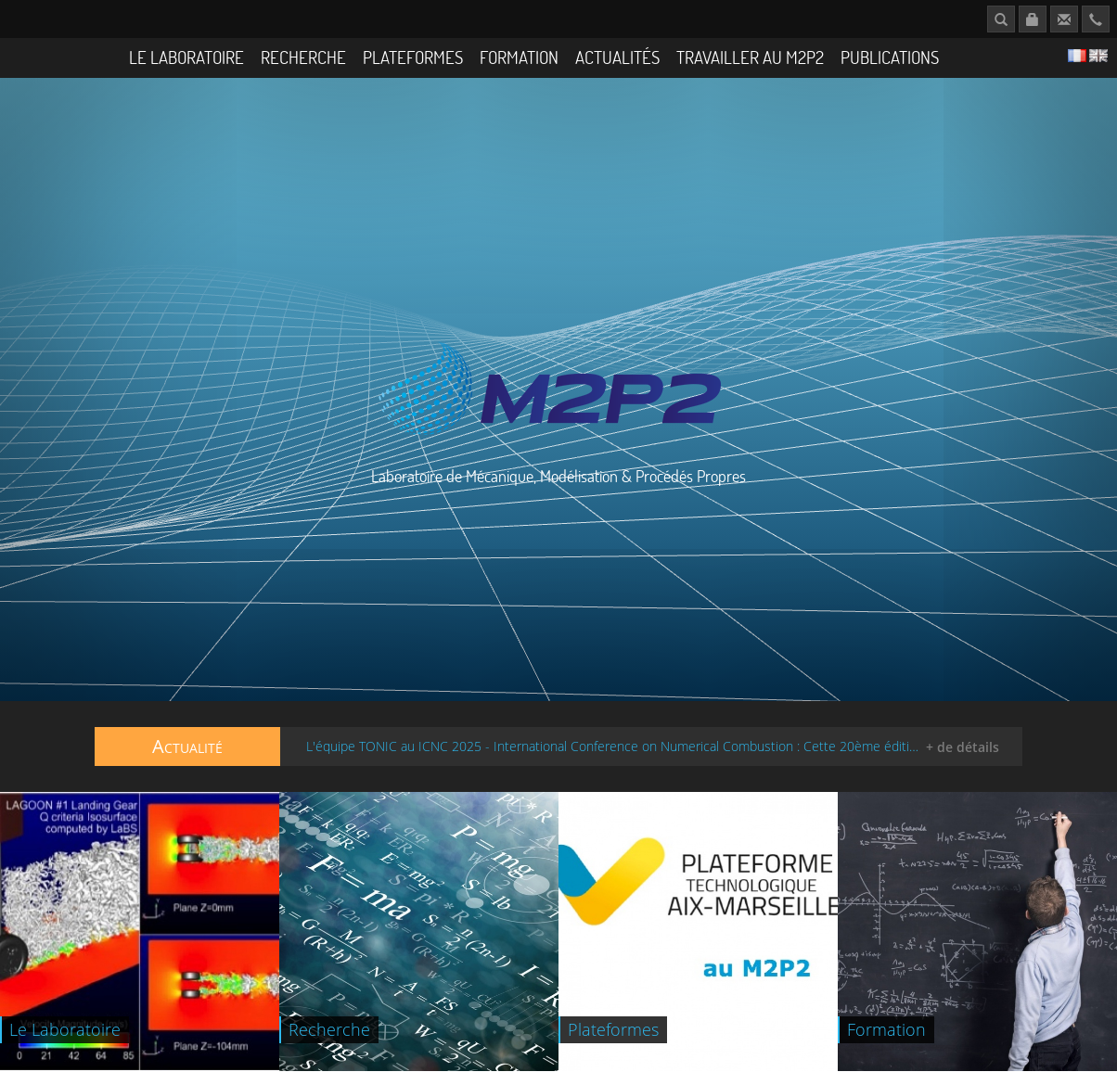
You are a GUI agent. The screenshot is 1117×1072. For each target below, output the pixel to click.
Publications (890, 57)
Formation (519, 57)
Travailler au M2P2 (750, 57)
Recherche (303, 57)
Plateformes (413, 57)
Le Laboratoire (186, 57)
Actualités (617, 57)
